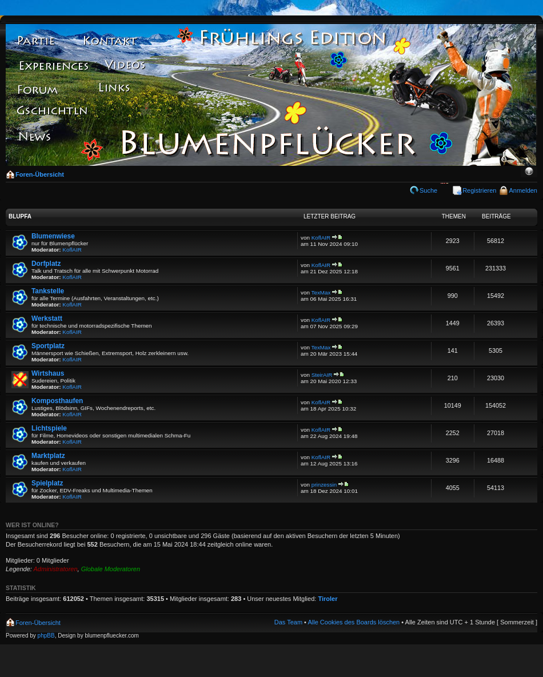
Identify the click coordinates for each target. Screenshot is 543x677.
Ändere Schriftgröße (529, 172)
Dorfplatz (46, 264)
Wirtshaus (47, 373)
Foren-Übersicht (39, 174)
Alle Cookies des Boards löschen (354, 622)
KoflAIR (71, 249)
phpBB (46, 635)
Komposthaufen (57, 401)
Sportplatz (48, 346)
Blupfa (20, 216)
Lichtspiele (49, 428)
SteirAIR (322, 375)
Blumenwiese (53, 236)
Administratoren (56, 569)
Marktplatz (48, 456)
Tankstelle (47, 291)
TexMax (321, 292)
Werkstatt (46, 318)
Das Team (288, 622)
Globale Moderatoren (110, 569)
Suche (428, 190)
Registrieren (479, 190)
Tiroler (327, 598)
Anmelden (523, 190)
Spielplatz (47, 483)
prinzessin (324, 484)
